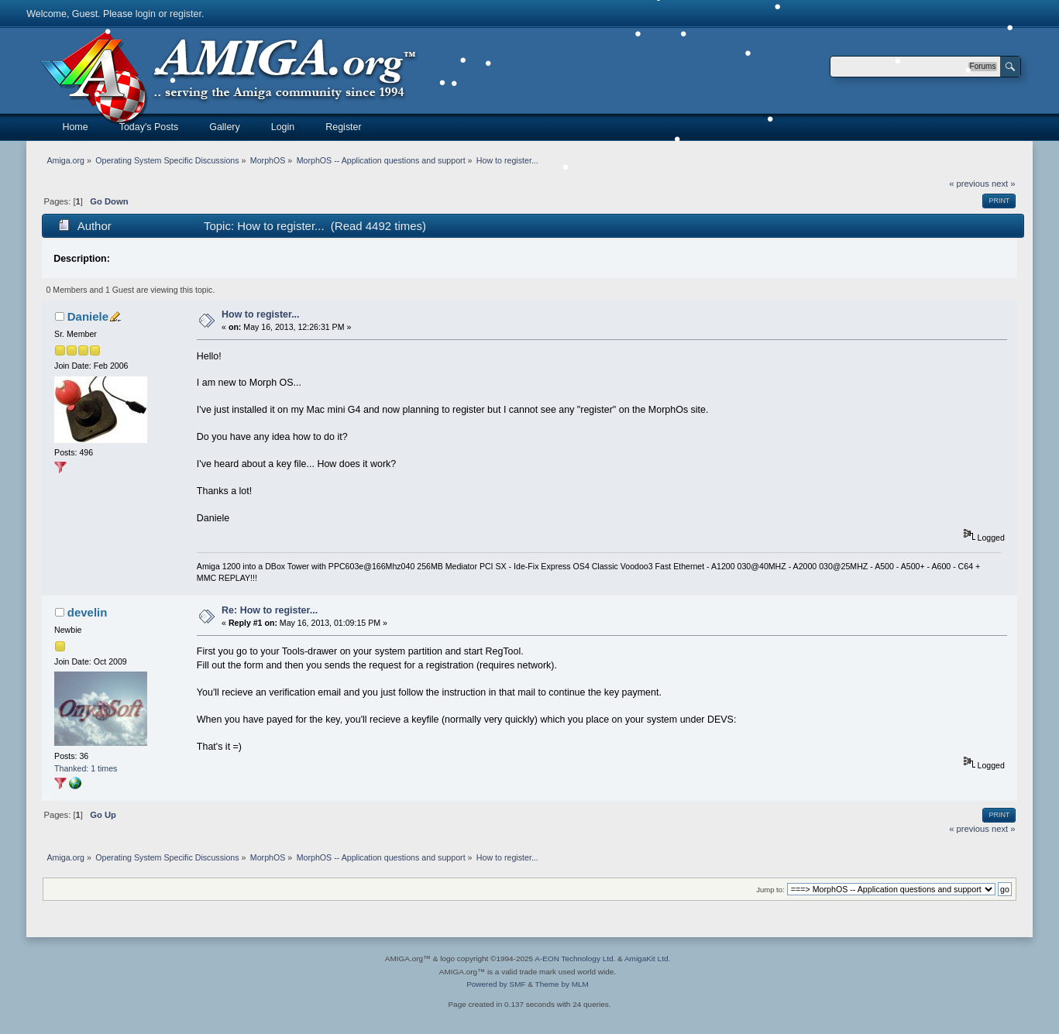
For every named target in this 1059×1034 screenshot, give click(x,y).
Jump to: (770, 889)
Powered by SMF (495, 984)
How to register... (260, 314)
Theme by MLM (562, 984)
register (185, 14)
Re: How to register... (270, 610)
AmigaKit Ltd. (647, 958)
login (146, 14)
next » (1004, 183)
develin (87, 612)
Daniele (87, 316)
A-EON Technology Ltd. (575, 958)
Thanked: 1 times (85, 768)
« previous (969, 183)
